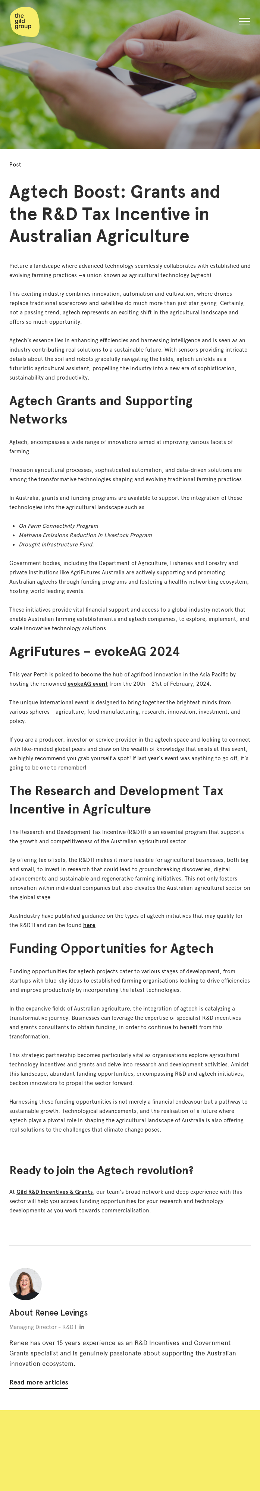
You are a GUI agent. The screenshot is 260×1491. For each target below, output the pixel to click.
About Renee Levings (48, 1313)
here (89, 925)
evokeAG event (88, 684)
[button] (244, 23)
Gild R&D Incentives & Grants (54, 1192)
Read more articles (38, 1382)
